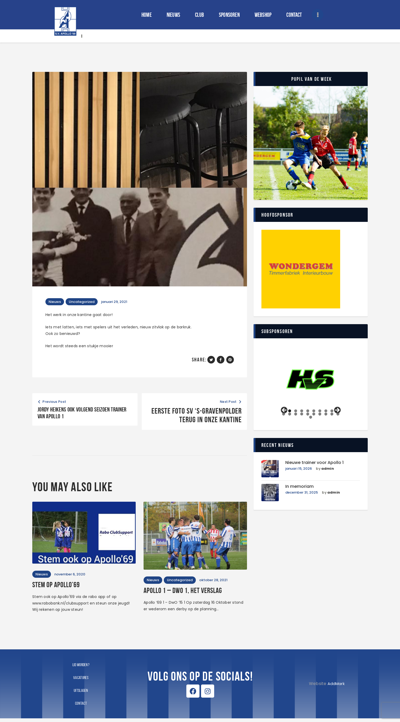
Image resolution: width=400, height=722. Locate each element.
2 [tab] (289, 410)
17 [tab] (319, 414)
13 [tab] (295, 414)
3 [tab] (295, 410)
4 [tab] (301, 410)
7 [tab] (319, 410)
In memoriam (301, 487)
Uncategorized (85, 302)
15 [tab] (308, 414)
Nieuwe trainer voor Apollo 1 (317, 463)
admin (328, 469)
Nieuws (56, 302)
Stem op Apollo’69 (62, 587)
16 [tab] (313, 414)
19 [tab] (331, 414)
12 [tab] (289, 414)
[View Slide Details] (311, 379)
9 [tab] (331, 410)
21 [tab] (311, 417)
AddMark (335, 687)
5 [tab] (307, 410)
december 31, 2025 (302, 493)
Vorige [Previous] (284, 410)
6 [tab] (313, 410)
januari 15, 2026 (299, 469)
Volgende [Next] (337, 410)
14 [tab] (301, 414)
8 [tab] (325, 410)
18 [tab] (325, 414)
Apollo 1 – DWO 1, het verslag (194, 593)
